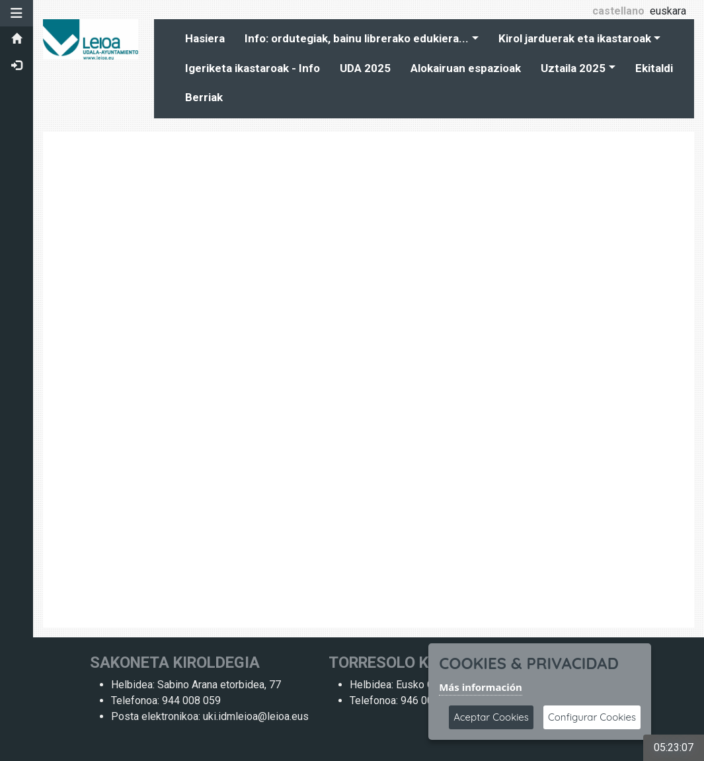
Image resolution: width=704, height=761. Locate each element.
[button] (16, 13)
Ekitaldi (654, 68)
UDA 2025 (365, 68)
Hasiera (205, 38)
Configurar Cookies (592, 717)
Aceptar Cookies (491, 717)
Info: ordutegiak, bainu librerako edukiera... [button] (357, 38)
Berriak (204, 97)
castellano (618, 11)
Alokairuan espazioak (466, 68)
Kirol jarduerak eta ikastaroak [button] (574, 38)
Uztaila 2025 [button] (573, 68)
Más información (480, 687)
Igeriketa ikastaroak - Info (252, 68)
